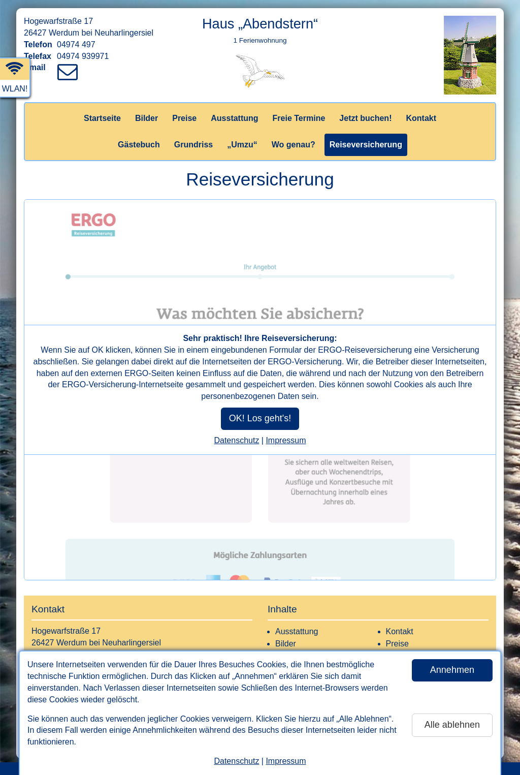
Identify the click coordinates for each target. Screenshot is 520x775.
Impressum (286, 761)
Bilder (146, 118)
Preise (184, 118)
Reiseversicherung (366, 144)
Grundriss (193, 144)
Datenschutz (236, 761)
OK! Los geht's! (260, 418)
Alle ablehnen (452, 725)
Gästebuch (139, 144)
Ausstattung (234, 118)
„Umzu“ (242, 144)
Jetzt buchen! (365, 118)
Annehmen (452, 670)
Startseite (102, 118)
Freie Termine (299, 118)
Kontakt (421, 118)
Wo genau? (293, 144)
